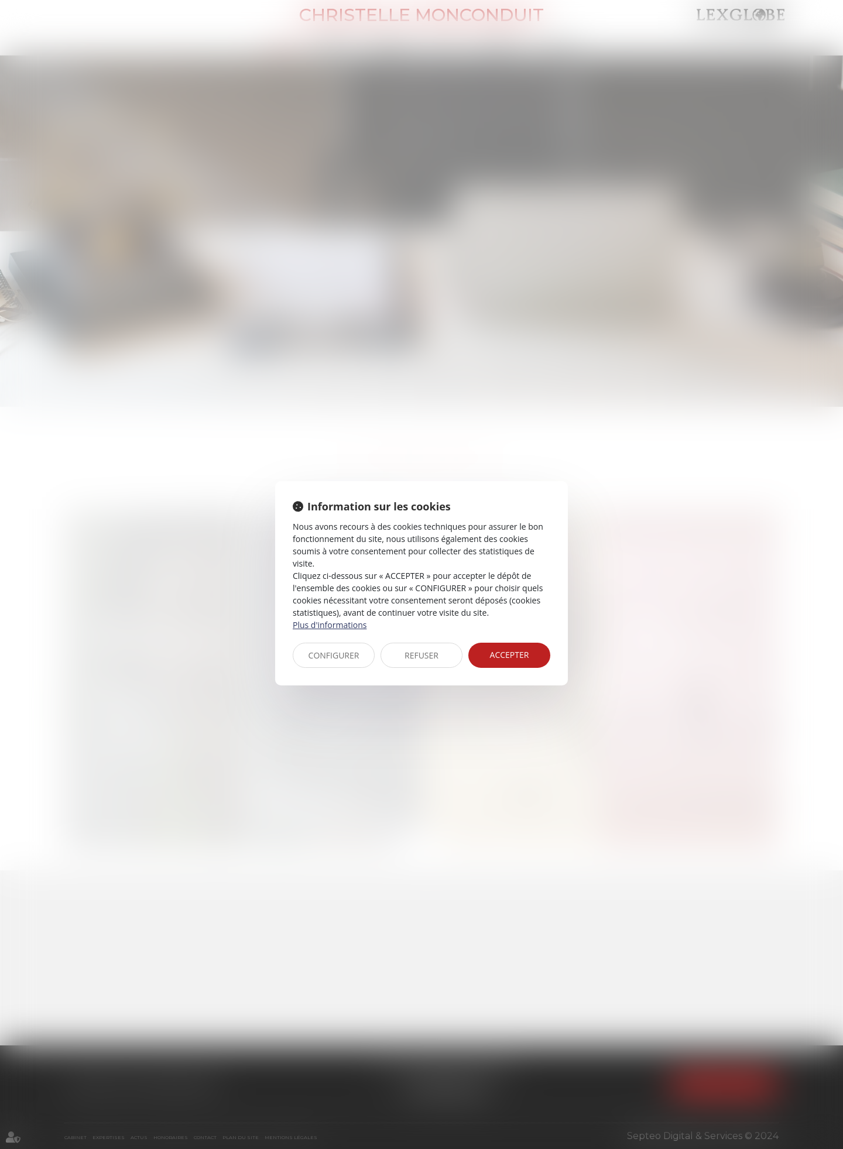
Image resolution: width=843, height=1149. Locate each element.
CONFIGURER (334, 655)
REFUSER (421, 655)
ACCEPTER (509, 654)
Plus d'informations (329, 624)
